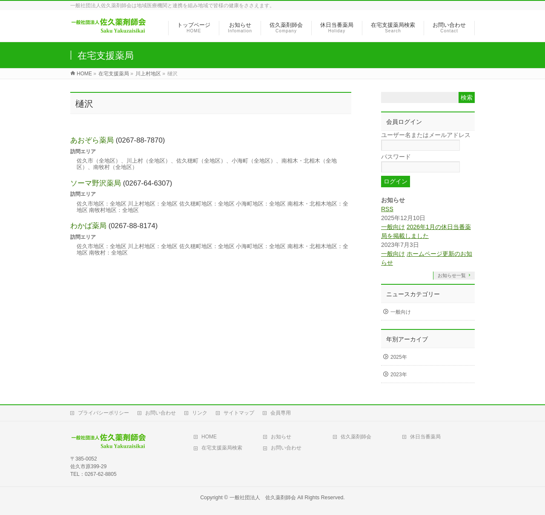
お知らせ (281, 437)
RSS (387, 209)
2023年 (398, 375)
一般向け (393, 226)
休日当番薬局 (425, 437)
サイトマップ (239, 413)
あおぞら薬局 (92, 140)
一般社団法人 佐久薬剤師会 (262, 498)
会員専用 (280, 413)
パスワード (396, 156)
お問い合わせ (160, 413)
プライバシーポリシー (103, 413)
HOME (209, 437)
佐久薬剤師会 (356, 437)
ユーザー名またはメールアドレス (425, 135)
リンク (199, 413)
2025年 (398, 357)
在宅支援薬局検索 (221, 448)
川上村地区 (148, 74)
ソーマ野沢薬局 (95, 183)
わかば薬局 (88, 226)
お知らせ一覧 (452, 275)
